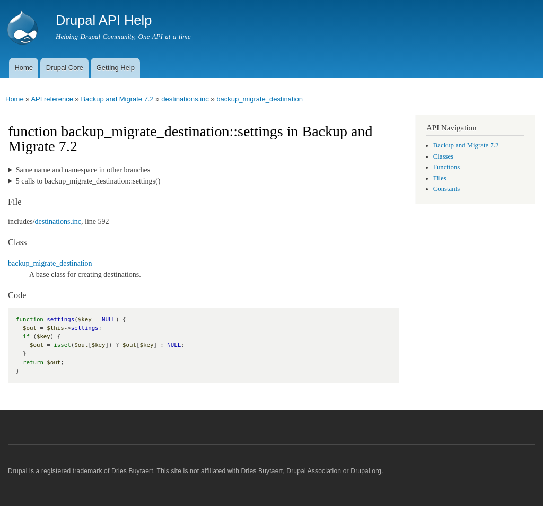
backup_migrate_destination (259, 99)
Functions (446, 167)
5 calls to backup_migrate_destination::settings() (88, 181)
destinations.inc (185, 99)
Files (439, 178)
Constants (446, 189)
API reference (52, 99)
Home (23, 68)
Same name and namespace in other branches (83, 170)
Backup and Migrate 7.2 (117, 99)
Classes (443, 156)
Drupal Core (64, 68)
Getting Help (116, 68)
